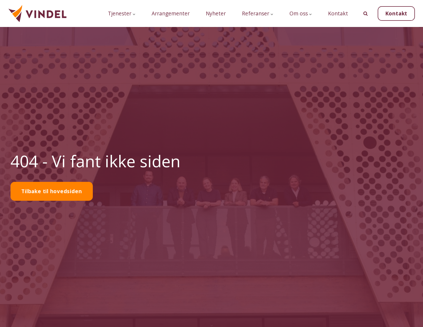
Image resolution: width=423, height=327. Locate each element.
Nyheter (216, 13)
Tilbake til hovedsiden (51, 191)
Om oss (300, 13)
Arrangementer (171, 13)
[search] (365, 13)
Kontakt (338, 13)
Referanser (257, 13)
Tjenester (121, 13)
